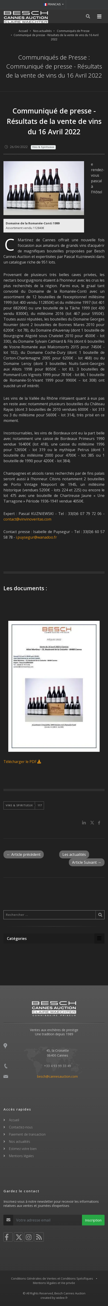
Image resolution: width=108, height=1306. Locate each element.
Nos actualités (42, 31)
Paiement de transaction (27, 1134)
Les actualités (74, 854)
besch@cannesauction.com (57, 1076)
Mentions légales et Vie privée (54, 1283)
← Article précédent (24, 854)
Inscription (93, 1220)
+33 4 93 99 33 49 (57, 1066)
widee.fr (62, 1298)
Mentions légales (21, 1156)
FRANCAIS (52, 4)
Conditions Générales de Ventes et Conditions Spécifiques (52, 1278)
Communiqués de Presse (73, 31)
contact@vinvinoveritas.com (27, 519)
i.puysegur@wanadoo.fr (36, 537)
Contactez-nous (21, 1127)
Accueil (23, 31)
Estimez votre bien (23, 1148)
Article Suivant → (86, 862)
